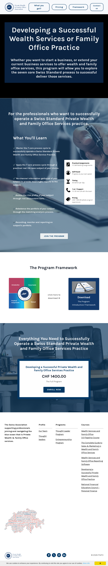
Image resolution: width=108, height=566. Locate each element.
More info (86, 563)
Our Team (43, 431)
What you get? (39, 7)
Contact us (96, 7)
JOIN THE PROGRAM (54, 236)
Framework (78, 7)
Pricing (59, 7)
